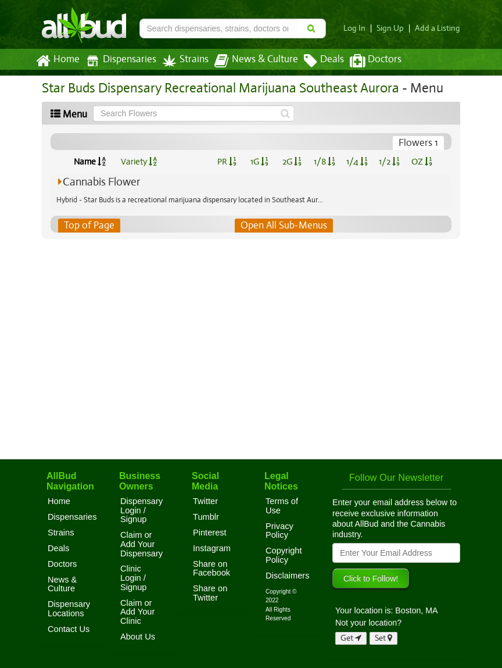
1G (259, 161)
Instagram (212, 548)
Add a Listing (438, 28)
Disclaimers (288, 575)
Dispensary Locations (69, 608)
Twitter (205, 501)
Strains (181, 60)
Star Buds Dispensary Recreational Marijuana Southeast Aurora (215, 88)
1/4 (356, 161)
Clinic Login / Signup (133, 577)
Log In (359, 28)
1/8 (324, 161)
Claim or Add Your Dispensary (141, 544)
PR (226, 161)
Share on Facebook (211, 568)
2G (292, 161)
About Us (137, 636)
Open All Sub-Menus (284, 225)
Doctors (365, 61)
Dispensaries (118, 60)
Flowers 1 (419, 143)
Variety (139, 161)
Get (350, 638)
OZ (422, 161)
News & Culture (250, 61)
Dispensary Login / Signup (141, 510)
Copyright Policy (284, 555)
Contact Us (68, 629)
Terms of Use (282, 505)
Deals (315, 61)
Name (90, 161)
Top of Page (88, 225)
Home (57, 61)
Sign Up (394, 28)
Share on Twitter (210, 593)
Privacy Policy (279, 530)
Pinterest (210, 532)
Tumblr (206, 516)
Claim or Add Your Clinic (137, 612)
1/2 (389, 161)
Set (384, 638)
